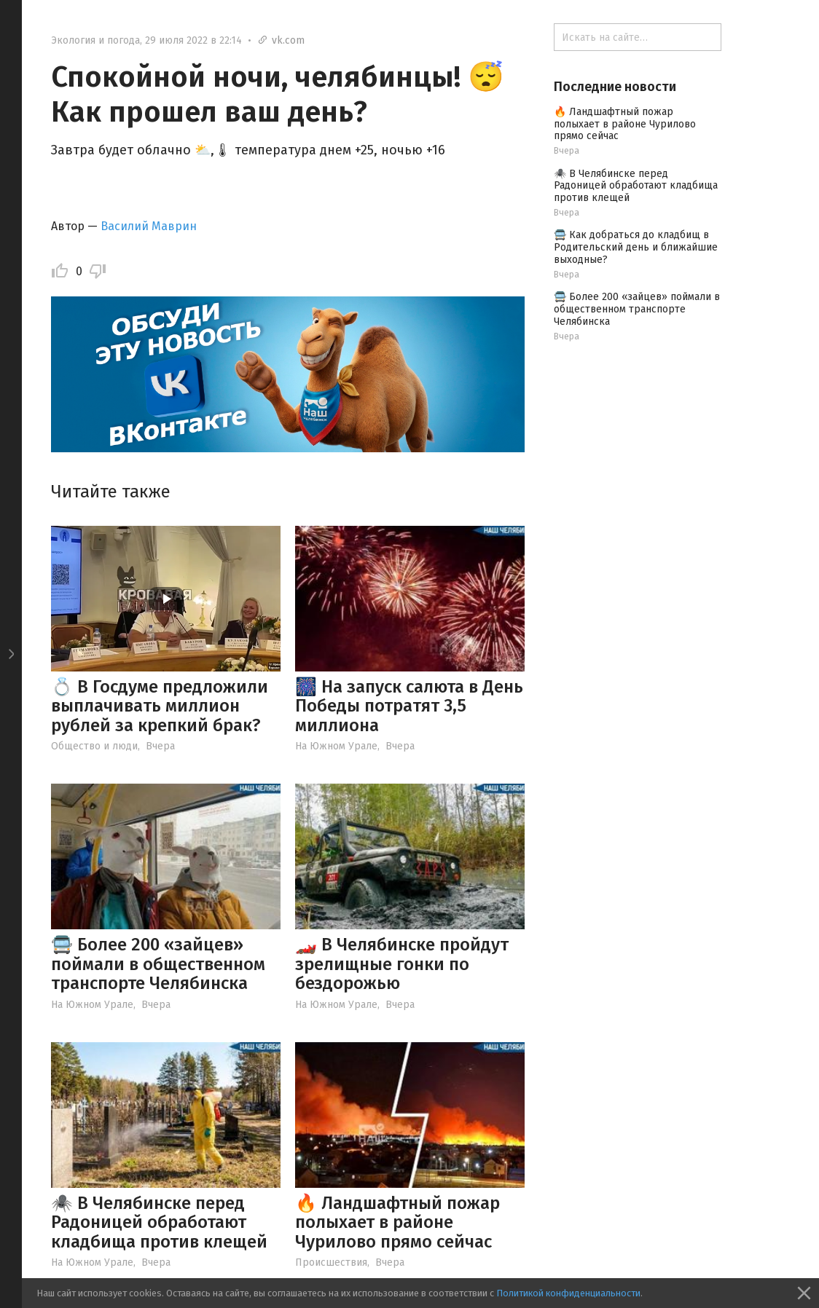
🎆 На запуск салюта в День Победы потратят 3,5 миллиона (409, 706)
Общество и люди (94, 746)
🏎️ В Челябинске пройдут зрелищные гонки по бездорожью (402, 963)
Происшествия (331, 1262)
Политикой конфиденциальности (568, 1293)
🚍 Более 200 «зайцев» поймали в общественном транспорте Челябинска (158, 963)
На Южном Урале (336, 746)
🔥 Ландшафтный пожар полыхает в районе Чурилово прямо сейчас (397, 1222)
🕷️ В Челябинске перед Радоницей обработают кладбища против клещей (159, 1222)
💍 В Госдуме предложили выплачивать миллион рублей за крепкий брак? (159, 706)
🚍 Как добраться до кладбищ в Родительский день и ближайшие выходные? (636, 247)
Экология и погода (95, 40)
